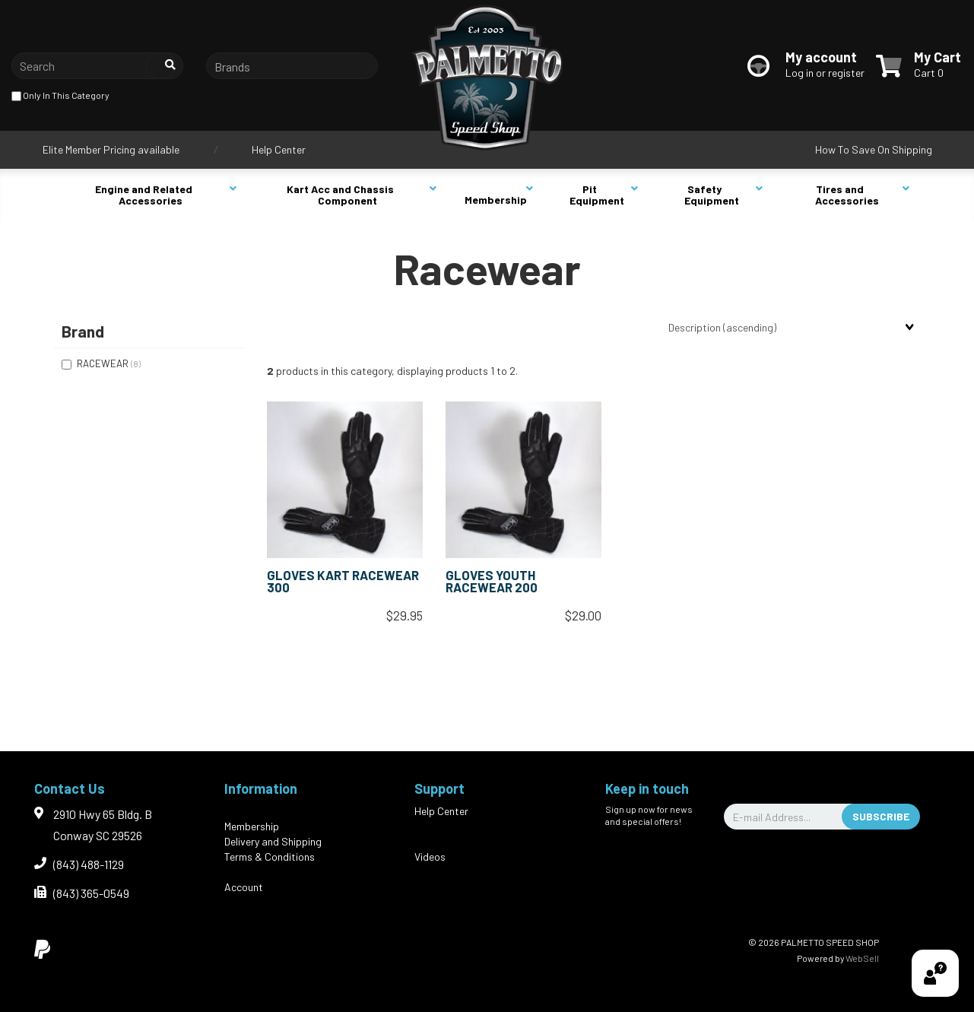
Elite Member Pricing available (111, 149)
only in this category (60, 96)
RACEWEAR (104, 363)
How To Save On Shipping (873, 149)
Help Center (279, 149)
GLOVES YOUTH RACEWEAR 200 (492, 581)
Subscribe (880, 816)
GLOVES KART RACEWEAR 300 (343, 581)
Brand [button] (83, 331)
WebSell (862, 958)
